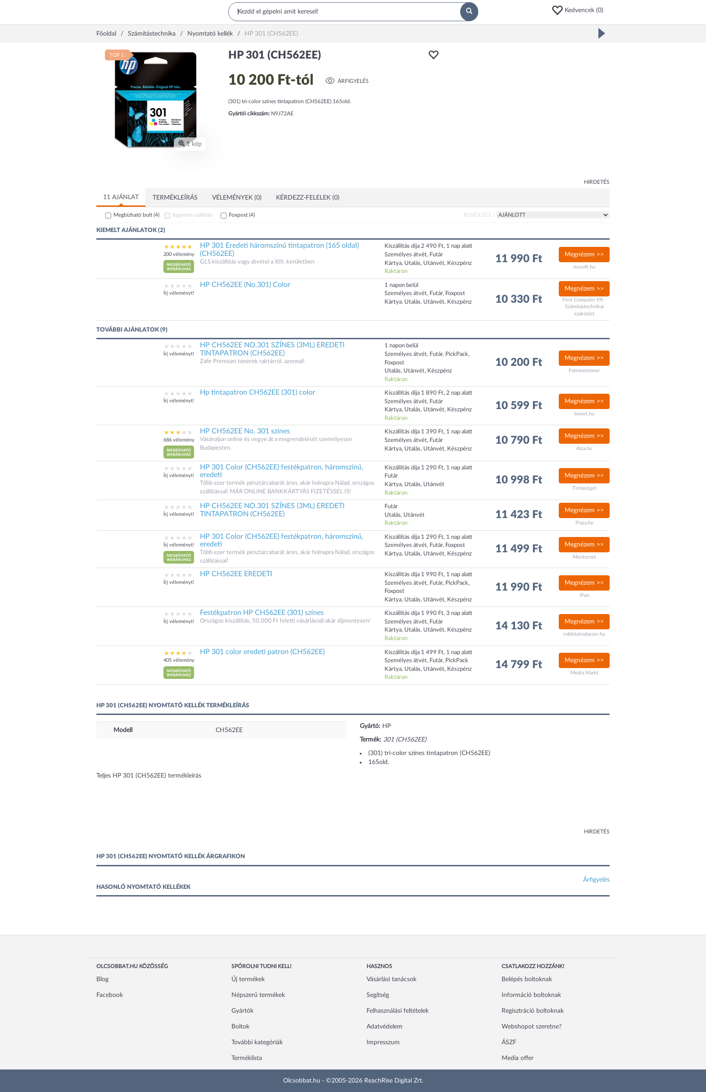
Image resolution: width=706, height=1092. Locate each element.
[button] (580, 10)
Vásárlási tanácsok (391, 979)
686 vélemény (179, 439)
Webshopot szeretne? (531, 1027)
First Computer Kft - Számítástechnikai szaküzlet (584, 306)
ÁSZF (509, 1042)
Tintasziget (584, 488)
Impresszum (383, 1042)
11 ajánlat (121, 197)
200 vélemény (179, 254)
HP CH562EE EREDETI (236, 574)
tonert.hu (584, 413)
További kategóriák (257, 1042)
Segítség (378, 995)
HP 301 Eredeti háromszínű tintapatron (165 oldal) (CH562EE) (279, 249)
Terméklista (246, 1058)
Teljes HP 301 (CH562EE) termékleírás (148, 776)
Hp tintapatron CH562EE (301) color (257, 392)
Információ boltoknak (531, 995)
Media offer (518, 1058)
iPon (584, 595)
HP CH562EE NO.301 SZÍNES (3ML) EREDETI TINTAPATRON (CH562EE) (272, 349)
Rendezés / (479, 215)
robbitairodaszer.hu (584, 634)
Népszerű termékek (258, 995)
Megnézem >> (584, 254)
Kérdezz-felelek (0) (307, 198)
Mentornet (584, 557)
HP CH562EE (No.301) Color (245, 284)
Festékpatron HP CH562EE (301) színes (262, 612)
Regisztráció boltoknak (533, 1011)
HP (386, 726)
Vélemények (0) (237, 198)
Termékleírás (175, 198)
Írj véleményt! (178, 293)
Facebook (109, 995)
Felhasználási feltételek (398, 1011)
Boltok (240, 1027)
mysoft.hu (584, 266)
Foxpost (242, 215)
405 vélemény (179, 660)
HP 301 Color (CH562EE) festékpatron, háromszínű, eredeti (281, 471)
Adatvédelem (385, 1027)
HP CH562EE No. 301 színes (245, 431)
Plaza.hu (584, 522)
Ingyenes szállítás (192, 215)
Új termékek (248, 979)
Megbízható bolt (136, 215)
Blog (102, 979)
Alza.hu (584, 448)
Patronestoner (584, 370)
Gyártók (242, 1011)
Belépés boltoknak (527, 979)
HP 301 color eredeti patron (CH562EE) (262, 651)
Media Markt (584, 672)
